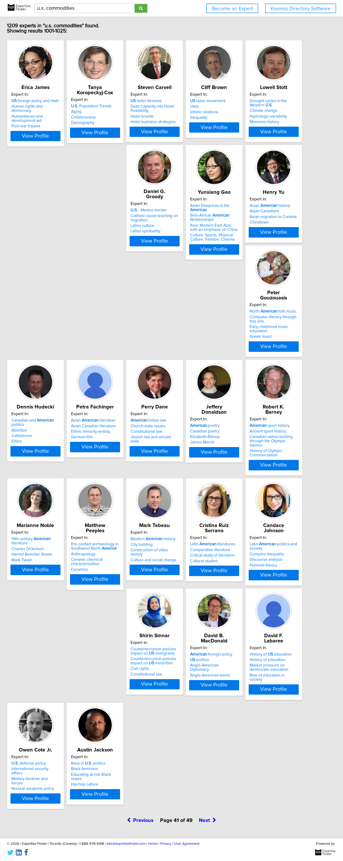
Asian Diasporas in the (204, 225)
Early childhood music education (61, 359)
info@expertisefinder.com (126, 844)
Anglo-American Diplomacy (57, 710)
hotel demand (191, 106)
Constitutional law (263, 354)
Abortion (112, 349)
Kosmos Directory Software (301, 8)
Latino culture (116, 239)
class (251, 111)
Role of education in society (129, 720)
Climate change (47, 234)
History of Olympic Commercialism (121, 485)
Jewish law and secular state (272, 360)
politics (42, 704)
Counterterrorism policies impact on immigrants (276, 582)
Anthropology (259, 471)
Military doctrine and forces (200, 710)
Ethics (110, 360)
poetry (48, 462)
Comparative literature (125, 586)
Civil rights (256, 600)
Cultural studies (118, 597)
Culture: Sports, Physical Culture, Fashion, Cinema (205, 252)
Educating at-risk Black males (273, 710)
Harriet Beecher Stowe (196, 473)
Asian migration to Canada (270, 236)
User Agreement (186, 844)
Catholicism (115, 354)
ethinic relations (261, 117)
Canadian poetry (48, 467)
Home (153, 844)
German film (187, 360)
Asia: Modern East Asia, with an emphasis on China (203, 242)
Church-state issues (264, 349)
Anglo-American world (53, 715)
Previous (140, 760)
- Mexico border (123, 224)
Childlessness (117, 117)
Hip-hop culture (261, 715)
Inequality (256, 123)
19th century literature (204, 462)
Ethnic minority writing (195, 354)
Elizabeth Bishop (48, 473)
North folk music (56, 343)
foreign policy (54, 699)
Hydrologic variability (52, 240)
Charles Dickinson (192, 467)
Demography (116, 123)
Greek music (44, 364)
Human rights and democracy (59, 111)
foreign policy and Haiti (56, 106)
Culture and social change (56, 597)
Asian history (267, 225)
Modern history (55, 580)
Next (207, 760)
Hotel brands (187, 121)
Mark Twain (186, 478)
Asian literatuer (198, 343)
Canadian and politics (133, 343)
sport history (125, 462)
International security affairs (200, 704)
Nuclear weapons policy (197, 715)
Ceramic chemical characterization (263, 479)
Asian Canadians (262, 230)
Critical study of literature (127, 591)
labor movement (265, 106)
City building (44, 586)
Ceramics (255, 487)
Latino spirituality (119, 245)
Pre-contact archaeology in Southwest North (271, 464)
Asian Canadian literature (198, 349)
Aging (110, 111)
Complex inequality (193, 590)
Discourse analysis (192, 596)
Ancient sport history (123, 467)
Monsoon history (48, 246)
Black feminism (260, 704)
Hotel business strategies (198, 127)
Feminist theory (189, 601)
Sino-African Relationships (195, 232)
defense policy (193, 699)
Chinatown (257, 241)
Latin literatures (127, 580)
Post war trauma (47, 127)
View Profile (63, 145)
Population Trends (125, 106)
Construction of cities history (58, 591)
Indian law (265, 343)
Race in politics (264, 699)
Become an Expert (232, 8)
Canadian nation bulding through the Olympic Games (133, 475)
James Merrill (45, 478)
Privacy (165, 844)
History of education (125, 699)
